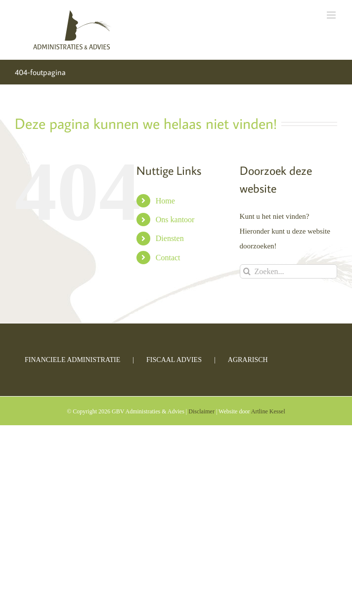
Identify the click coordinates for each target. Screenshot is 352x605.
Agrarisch (248, 359)
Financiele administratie (72, 359)
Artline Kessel (268, 411)
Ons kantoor (175, 219)
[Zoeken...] (288, 271)
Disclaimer (201, 411)
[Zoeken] (247, 271)
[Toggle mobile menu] (332, 15)
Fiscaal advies (174, 359)
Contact (168, 257)
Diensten (170, 238)
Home (165, 201)
